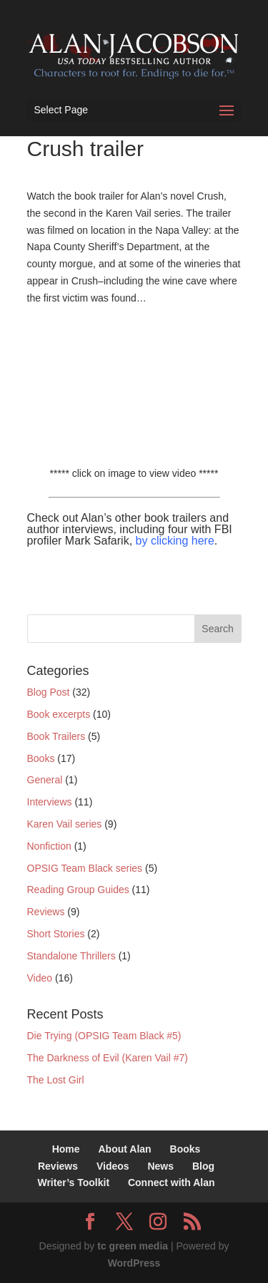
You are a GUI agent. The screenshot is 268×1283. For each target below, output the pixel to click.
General (45, 779)
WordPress (134, 1263)
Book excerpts (59, 714)
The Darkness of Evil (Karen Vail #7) (107, 1057)
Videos (112, 1166)
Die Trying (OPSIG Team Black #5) (104, 1035)
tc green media (132, 1246)
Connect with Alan (171, 1182)
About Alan (124, 1149)
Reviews (46, 911)
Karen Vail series (64, 824)
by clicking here (175, 541)
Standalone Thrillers (71, 956)
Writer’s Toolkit (73, 1182)
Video (40, 978)
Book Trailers (56, 736)
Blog (203, 1166)
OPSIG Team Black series (85, 868)
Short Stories (56, 933)
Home (66, 1149)
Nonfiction (49, 846)
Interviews (49, 802)
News (160, 1166)
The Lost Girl (55, 1080)
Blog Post (48, 692)
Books (41, 758)
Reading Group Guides (78, 889)
